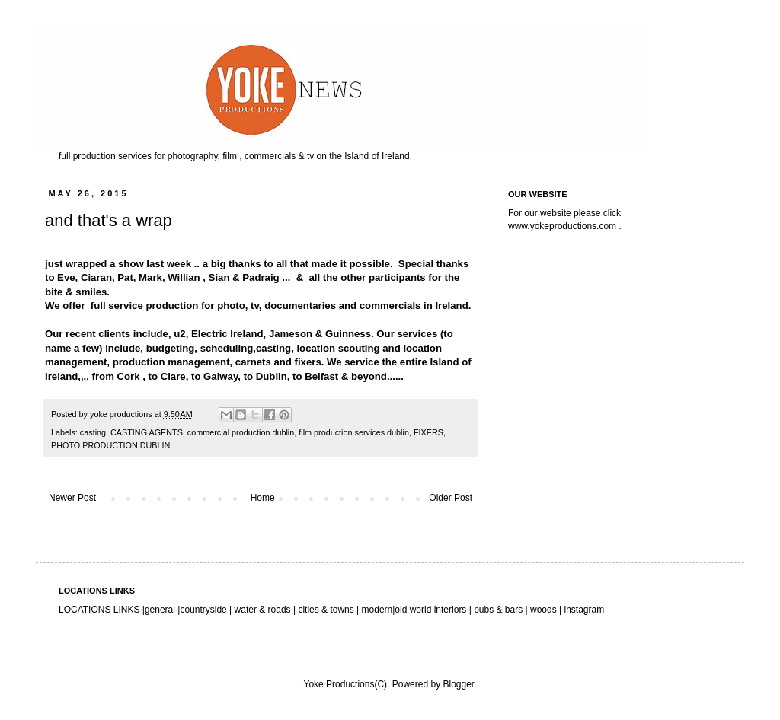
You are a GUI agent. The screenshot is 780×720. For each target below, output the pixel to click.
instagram (584, 609)
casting (93, 432)
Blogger (458, 684)
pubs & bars (497, 609)
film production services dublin (354, 432)
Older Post (450, 497)
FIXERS (428, 432)
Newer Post (72, 497)
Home (263, 497)
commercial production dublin (240, 432)
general (160, 609)
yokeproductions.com (573, 226)
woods (544, 609)
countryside (204, 609)
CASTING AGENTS (146, 432)
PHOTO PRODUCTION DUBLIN (110, 445)
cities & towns (326, 609)
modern (377, 609)
